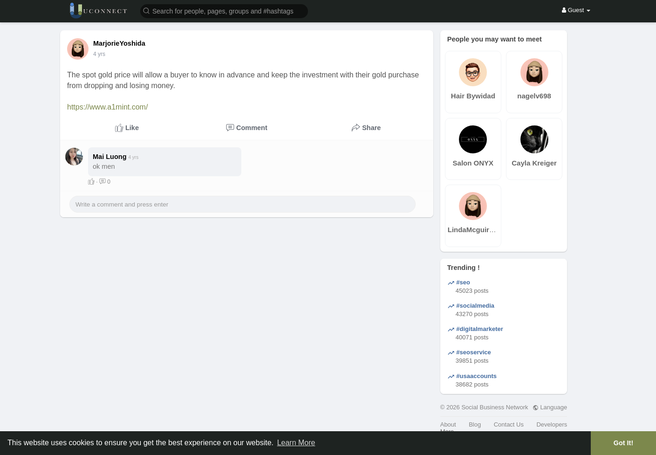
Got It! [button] (623, 443)
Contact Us (509, 424)
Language (550, 407)
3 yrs (99, 54)
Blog (475, 424)
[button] (224, 10)
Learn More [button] (296, 443)
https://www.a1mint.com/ (107, 107)
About (448, 424)
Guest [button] (576, 10)
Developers (551, 424)
